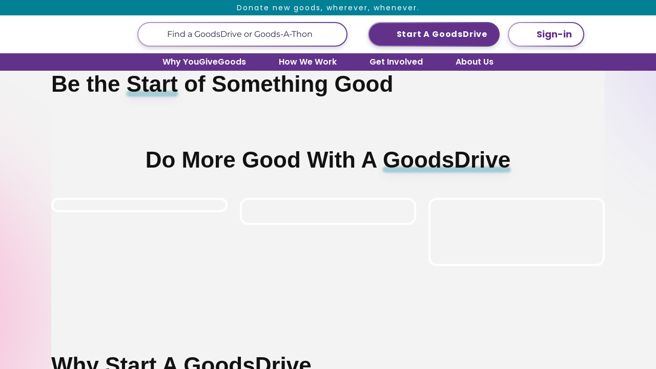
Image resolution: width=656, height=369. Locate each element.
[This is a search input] (252, 34)
